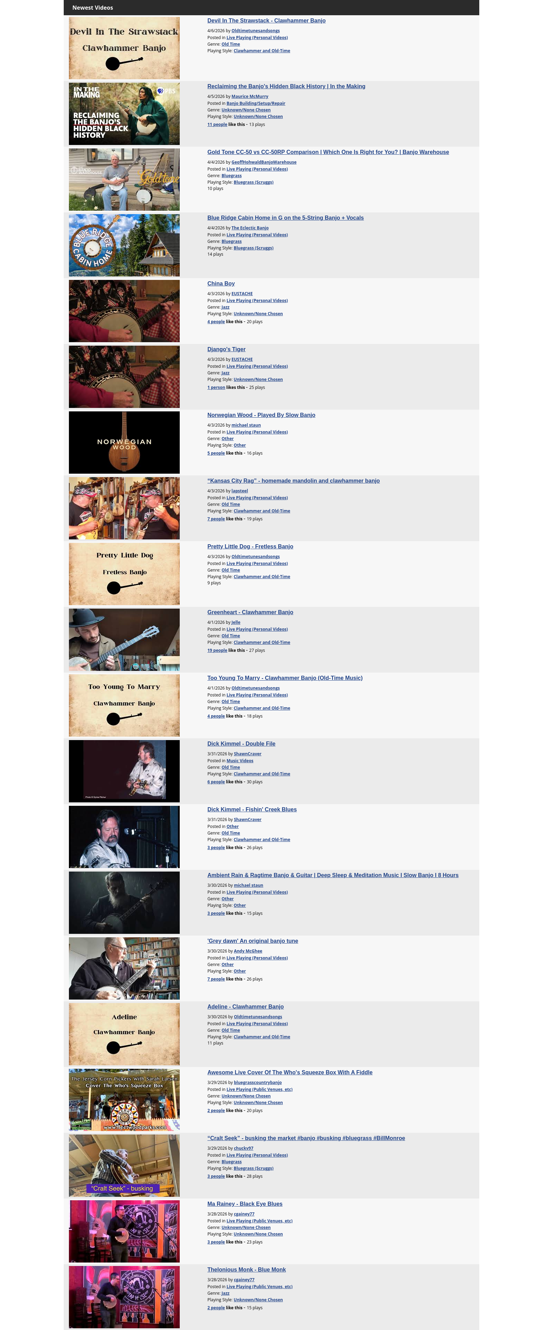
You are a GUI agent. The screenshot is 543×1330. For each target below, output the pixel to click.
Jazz (226, 307)
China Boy (221, 283)
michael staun (246, 425)
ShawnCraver (247, 754)
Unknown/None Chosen (246, 110)
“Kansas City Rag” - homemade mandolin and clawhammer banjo (293, 481)
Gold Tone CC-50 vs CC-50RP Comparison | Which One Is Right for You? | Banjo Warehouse (328, 152)
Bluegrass (232, 176)
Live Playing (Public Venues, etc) (259, 1089)
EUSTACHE (242, 294)
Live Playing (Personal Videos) (257, 37)
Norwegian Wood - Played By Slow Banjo (261, 415)
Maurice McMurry (250, 96)
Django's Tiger (226, 349)
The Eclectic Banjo (250, 228)
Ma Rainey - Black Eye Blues (245, 1204)
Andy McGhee (248, 951)
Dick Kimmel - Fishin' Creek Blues (252, 809)
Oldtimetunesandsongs (256, 31)
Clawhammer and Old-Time (262, 51)
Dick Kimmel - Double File (241, 744)
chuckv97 (243, 1148)
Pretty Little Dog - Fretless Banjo (250, 546)
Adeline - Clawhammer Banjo (245, 1007)
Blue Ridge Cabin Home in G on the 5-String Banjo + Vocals (285, 218)
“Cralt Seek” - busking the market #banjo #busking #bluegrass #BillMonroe (306, 1138)
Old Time (231, 44)
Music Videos (239, 761)
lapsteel (240, 491)
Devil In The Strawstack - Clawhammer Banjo (266, 21)
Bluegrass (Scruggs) (254, 182)
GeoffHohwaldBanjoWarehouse (264, 162)
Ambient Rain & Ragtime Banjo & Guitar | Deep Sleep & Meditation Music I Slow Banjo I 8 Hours (333, 875)
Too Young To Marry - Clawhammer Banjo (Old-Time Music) (285, 678)
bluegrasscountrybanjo (258, 1082)
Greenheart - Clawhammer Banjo (250, 612)
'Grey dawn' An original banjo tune (252, 941)
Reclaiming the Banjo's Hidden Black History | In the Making (286, 86)
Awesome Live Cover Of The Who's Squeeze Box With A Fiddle (290, 1072)
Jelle (236, 622)
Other (228, 438)
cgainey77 (244, 1214)
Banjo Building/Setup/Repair (255, 103)
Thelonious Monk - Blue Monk (246, 1270)
